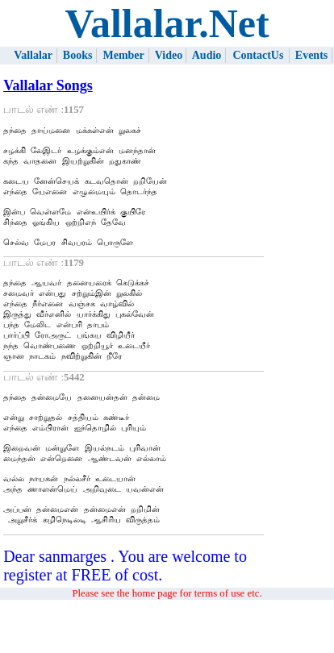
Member (123, 55)
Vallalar (33, 55)
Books (78, 55)
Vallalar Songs (48, 85)
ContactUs (257, 55)
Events (311, 55)
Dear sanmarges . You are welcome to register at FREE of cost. (125, 619)
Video (168, 55)
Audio (207, 55)
